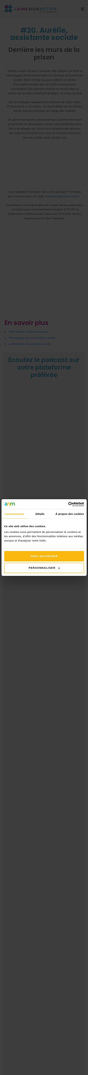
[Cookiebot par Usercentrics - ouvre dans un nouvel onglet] (68, 504)
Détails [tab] (39, 513)
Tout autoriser (44, 555)
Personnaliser (44, 567)
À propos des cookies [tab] (69, 513)
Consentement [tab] (14, 513)
